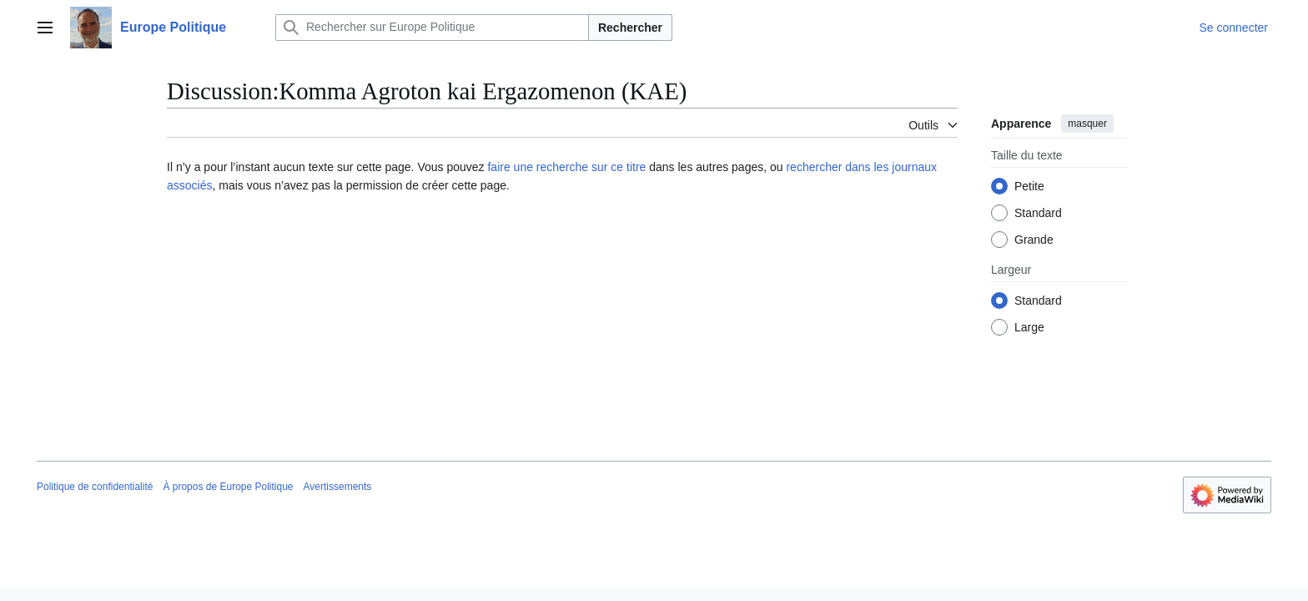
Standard (1038, 213)
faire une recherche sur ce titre (566, 167)
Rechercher (630, 27)
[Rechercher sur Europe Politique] (432, 27)
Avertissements (338, 486)
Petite (1029, 186)
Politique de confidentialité (95, 486)
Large (1029, 327)
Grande (1034, 239)
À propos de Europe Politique (228, 486)
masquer (1087, 123)
